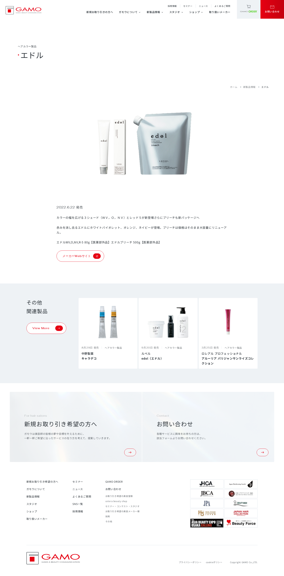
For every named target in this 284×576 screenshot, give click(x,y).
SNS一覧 (77, 504)
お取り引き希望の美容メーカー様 (122, 511)
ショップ (196, 12)
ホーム (233, 87)
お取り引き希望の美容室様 (119, 496)
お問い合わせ (113, 489)
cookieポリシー (214, 562)
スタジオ (176, 12)
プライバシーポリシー (190, 562)
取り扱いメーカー (219, 12)
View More (47, 328)
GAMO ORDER (114, 481)
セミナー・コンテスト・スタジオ (122, 506)
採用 (107, 516)
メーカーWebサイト (81, 256)
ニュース (203, 5)
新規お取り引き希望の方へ (42, 481)
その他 (108, 521)
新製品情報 (155, 12)
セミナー (187, 5)
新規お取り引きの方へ (99, 12)
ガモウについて (130, 12)
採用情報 (172, 5)
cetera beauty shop (116, 501)
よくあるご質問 (222, 5)
